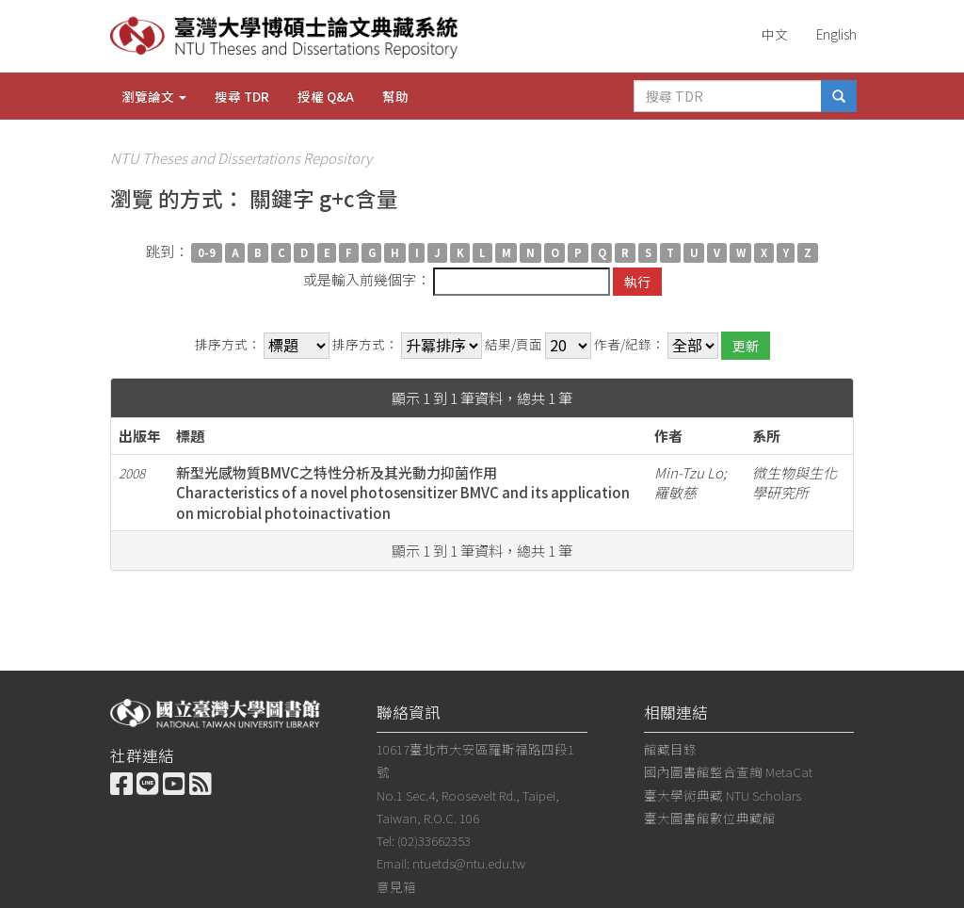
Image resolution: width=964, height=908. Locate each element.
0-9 (207, 252)
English (836, 33)
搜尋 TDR (242, 96)
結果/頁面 (513, 344)
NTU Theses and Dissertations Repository (241, 158)
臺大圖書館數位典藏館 (710, 817)
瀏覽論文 (153, 96)
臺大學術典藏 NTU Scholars (722, 795)
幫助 (395, 96)
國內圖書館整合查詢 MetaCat (728, 771)
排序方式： (228, 344)
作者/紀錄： (629, 344)
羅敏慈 (675, 492)
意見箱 (396, 886)
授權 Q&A (325, 96)
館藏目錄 (670, 748)
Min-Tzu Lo (688, 472)
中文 (775, 33)
